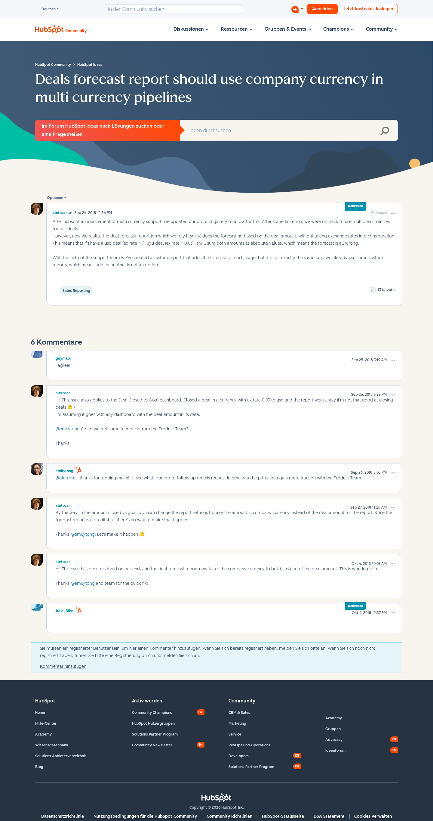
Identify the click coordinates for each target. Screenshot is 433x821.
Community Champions (152, 713)
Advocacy (333, 740)
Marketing (237, 723)
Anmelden (322, 8)
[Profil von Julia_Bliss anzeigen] (65, 610)
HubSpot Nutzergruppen (153, 723)
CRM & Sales (239, 713)
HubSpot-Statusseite (283, 816)
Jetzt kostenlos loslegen (368, 8)
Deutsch (46, 9)
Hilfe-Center (46, 723)
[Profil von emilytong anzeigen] (64, 470)
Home (40, 713)
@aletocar (66, 478)
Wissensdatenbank (51, 745)
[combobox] (174, 9)
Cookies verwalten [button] (373, 816)
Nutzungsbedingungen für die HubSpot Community (145, 816)
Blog (39, 767)
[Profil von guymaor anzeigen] (63, 357)
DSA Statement (329, 816)
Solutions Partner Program (155, 734)
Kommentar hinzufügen (63, 666)
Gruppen (333, 729)
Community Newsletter (152, 745)
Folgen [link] (381, 213)
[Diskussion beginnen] (297, 9)
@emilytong (68, 429)
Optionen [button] (55, 198)
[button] (393, 213)
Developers (239, 756)
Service (235, 734)
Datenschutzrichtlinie (62, 816)
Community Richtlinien (229, 816)
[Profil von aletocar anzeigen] (60, 212)
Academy (43, 734)
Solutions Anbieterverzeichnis (61, 756)
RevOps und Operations (249, 745)
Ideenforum (335, 750)
